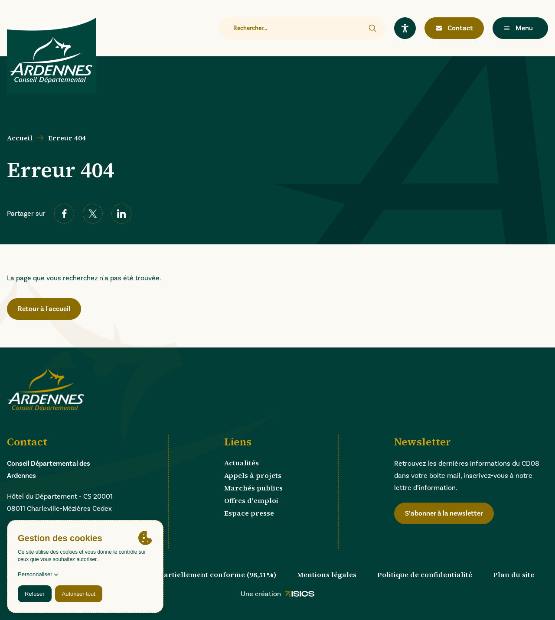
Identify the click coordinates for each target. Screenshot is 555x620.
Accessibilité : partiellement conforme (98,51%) (193, 574)
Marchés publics (253, 488)
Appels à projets (252, 475)
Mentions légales (326, 574)
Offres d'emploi (251, 500)
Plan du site (513, 574)
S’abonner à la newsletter (444, 513)
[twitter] (93, 214)
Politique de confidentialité (424, 574)
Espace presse (249, 513)
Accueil (20, 138)
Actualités (241, 462)
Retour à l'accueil (44, 309)
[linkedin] (121, 214)
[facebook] (64, 214)
